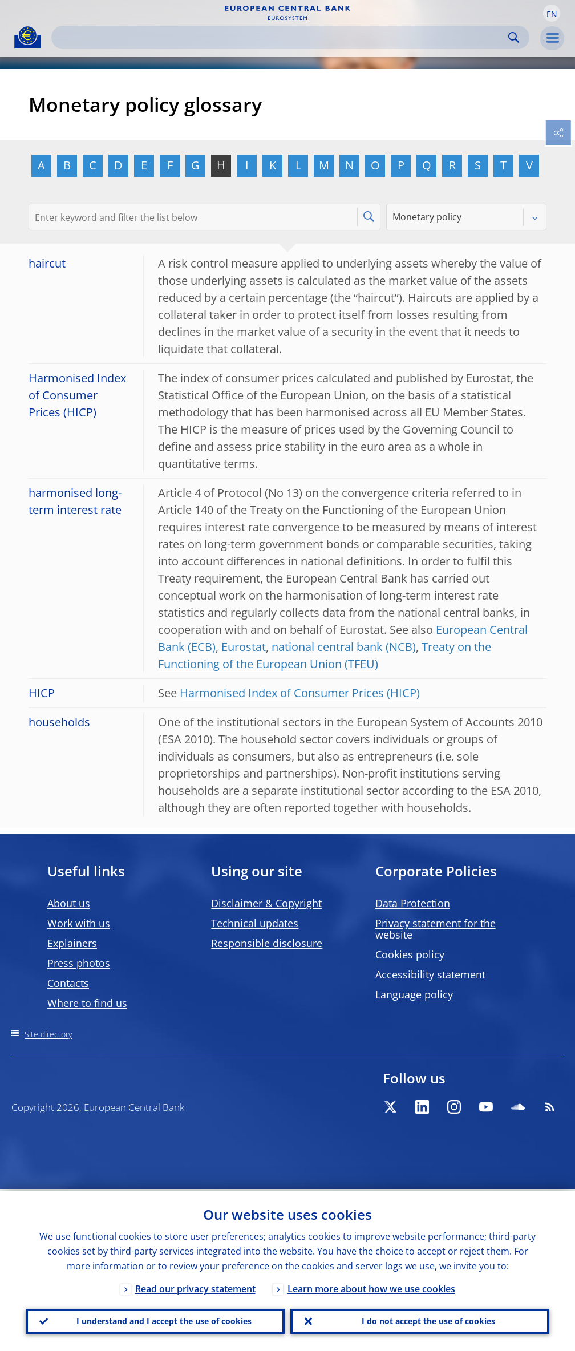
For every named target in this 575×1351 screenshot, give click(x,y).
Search (513, 37)
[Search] (281, 37)
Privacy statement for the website (435, 928)
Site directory (48, 1034)
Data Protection (412, 903)
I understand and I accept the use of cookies (164, 1319)
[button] (551, 13)
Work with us (78, 923)
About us (68, 903)
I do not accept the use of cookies (428, 1319)
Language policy (414, 994)
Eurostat (243, 646)
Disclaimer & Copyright (266, 903)
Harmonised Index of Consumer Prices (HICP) (300, 693)
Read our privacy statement (195, 1286)
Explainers (72, 943)
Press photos (78, 963)
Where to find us (87, 1003)
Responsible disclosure (266, 943)
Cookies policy (409, 954)
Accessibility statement (430, 974)
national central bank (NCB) (344, 646)
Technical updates (254, 923)
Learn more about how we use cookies (371, 1286)
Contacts (68, 983)
